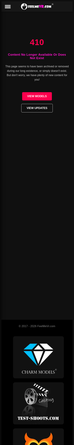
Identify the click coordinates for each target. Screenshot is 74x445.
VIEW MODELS (37, 96)
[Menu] (7, 7)
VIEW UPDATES (37, 108)
